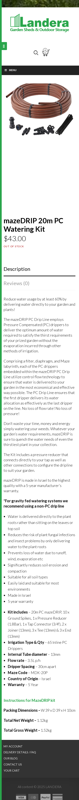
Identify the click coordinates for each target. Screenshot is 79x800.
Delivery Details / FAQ (20, 752)
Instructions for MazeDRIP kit (29, 700)
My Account (13, 746)
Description (17, 268)
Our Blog (11, 758)
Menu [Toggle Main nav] (10, 70)
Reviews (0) (16, 283)
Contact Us (13, 764)
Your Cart (12, 770)
